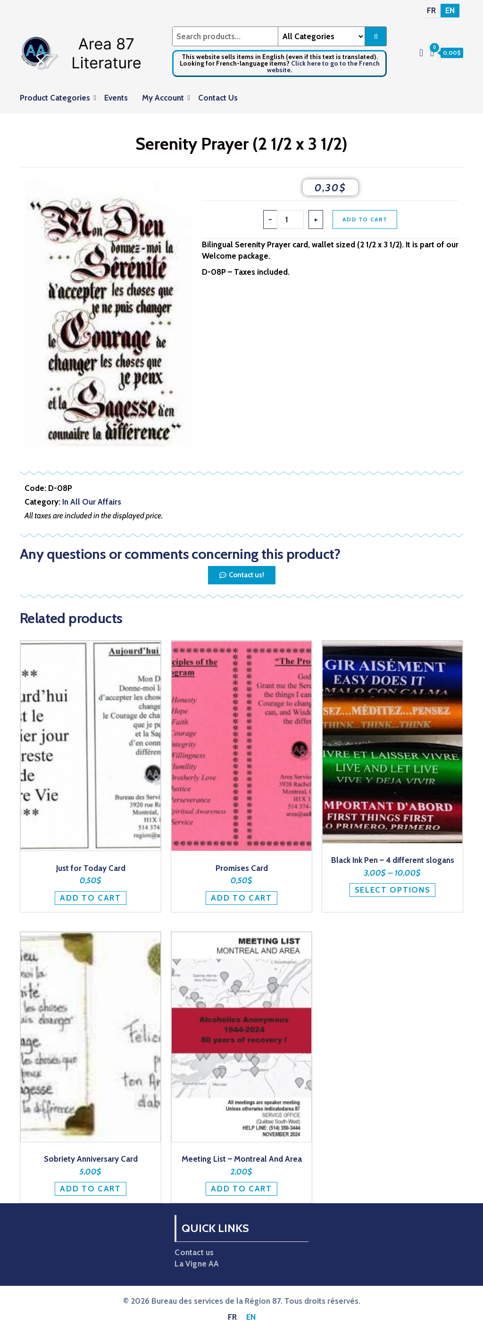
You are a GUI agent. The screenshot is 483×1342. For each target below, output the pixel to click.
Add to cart (364, 219)
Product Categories (55, 97)
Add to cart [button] (90, 898)
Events (116, 97)
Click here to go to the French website (323, 66)
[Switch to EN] (450, 10)
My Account (163, 97)
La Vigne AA (197, 1263)
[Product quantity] (290, 219)
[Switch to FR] (431, 10)
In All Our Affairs (91, 501)
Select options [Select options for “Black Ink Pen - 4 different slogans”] (393, 890)
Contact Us (218, 97)
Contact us (194, 1252)
